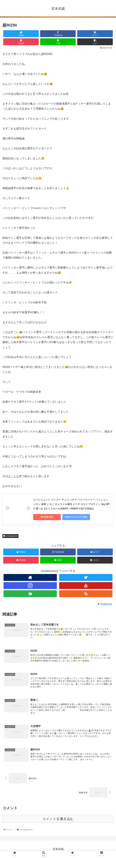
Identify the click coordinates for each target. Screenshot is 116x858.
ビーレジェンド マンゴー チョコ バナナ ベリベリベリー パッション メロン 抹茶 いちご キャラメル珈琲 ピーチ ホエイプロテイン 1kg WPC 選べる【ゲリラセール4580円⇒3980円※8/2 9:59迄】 (71, 504)
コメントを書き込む (58, 819)
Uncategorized (10, 536)
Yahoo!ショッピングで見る (76, 517)
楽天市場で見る (47, 517)
